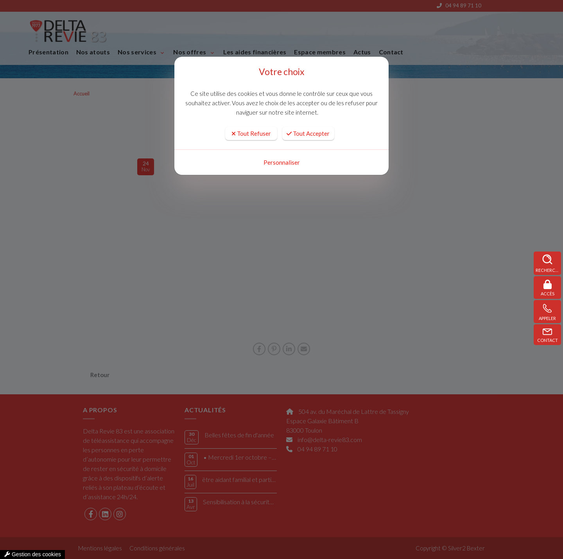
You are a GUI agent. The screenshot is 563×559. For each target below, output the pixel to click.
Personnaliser (282, 162)
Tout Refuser (251, 133)
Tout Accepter (308, 133)
